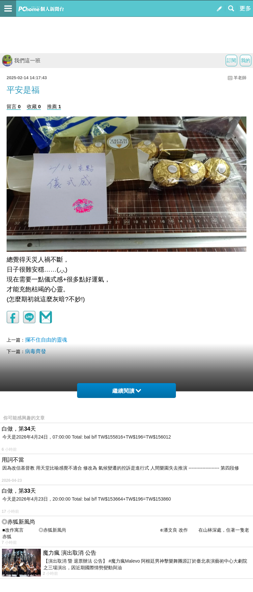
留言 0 (14, 106)
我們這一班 (21, 60)
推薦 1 (54, 106)
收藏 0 (34, 106)
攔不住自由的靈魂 (46, 340)
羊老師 (240, 77)
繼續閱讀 (126, 391)
